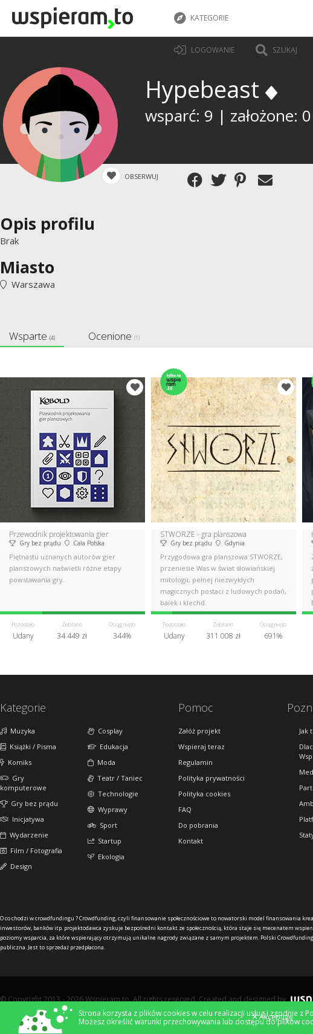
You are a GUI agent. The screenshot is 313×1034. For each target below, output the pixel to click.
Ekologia (106, 856)
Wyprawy (107, 809)
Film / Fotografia (31, 850)
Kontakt (190, 840)
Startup (104, 840)
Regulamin (195, 762)
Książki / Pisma (28, 746)
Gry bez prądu (29, 803)
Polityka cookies (204, 793)
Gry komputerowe (23, 782)
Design (16, 866)
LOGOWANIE (204, 50)
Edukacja (108, 746)
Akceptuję (273, 1017)
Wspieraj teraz (201, 746)
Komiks (15, 762)
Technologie (113, 793)
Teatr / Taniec (115, 777)
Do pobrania (198, 825)
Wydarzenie (24, 834)
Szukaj (276, 50)
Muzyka (17, 730)
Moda (101, 762)
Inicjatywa (22, 819)
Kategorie (201, 18)
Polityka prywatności (211, 777)
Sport (102, 825)
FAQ (185, 809)
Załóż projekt (199, 730)
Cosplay (105, 730)
